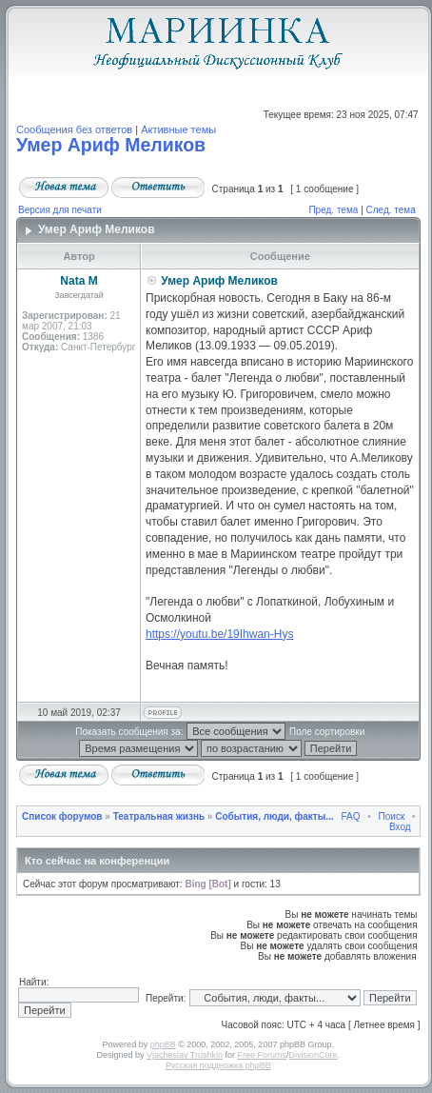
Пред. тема (333, 210)
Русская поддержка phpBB (218, 1065)
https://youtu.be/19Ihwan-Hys (219, 634)
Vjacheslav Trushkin (185, 1055)
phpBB (163, 1044)
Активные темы (178, 129)
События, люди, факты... (274, 816)
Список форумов (62, 816)
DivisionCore (313, 1055)
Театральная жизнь (159, 816)
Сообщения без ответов (74, 129)
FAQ (350, 816)
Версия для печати (60, 210)
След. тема (391, 210)
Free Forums (262, 1055)
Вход (400, 827)
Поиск (392, 816)
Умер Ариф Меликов (111, 144)
